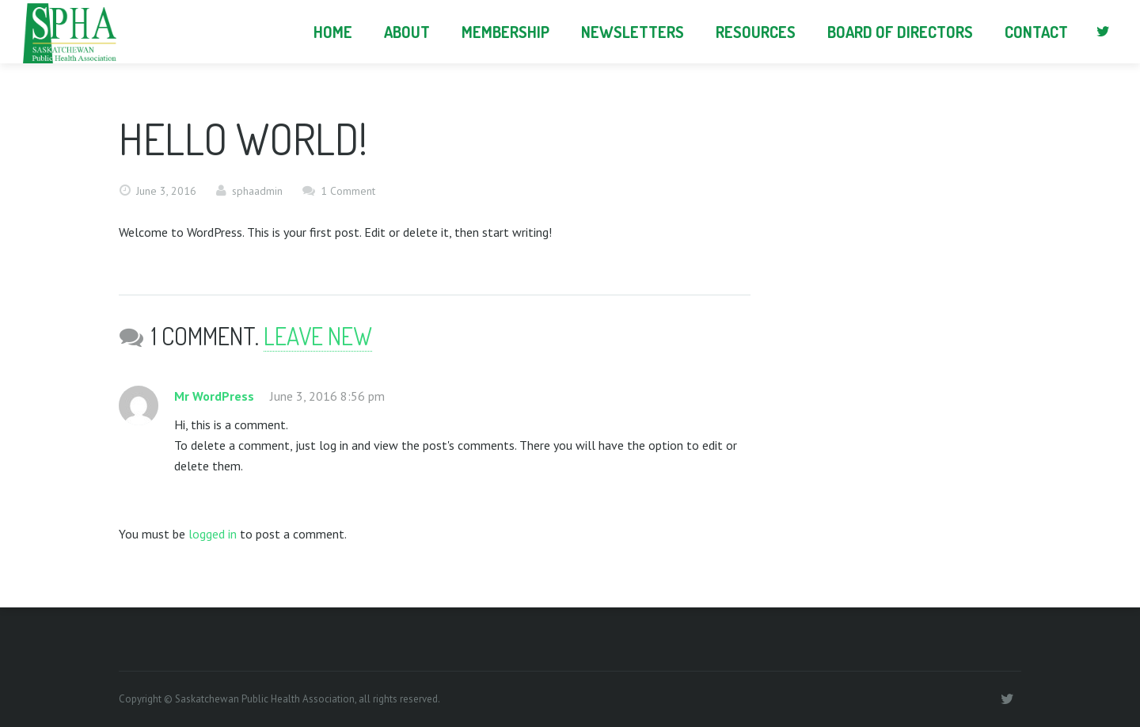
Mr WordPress (214, 396)
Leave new (318, 336)
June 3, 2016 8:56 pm (327, 396)
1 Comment (348, 191)
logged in (212, 534)
